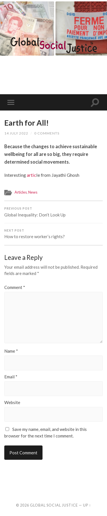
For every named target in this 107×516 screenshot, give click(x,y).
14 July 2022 (16, 133)
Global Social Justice (54, 505)
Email (10, 377)
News (32, 192)
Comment (14, 287)
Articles (21, 192)
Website (12, 402)
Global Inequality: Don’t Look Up (53, 212)
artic (31, 175)
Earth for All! (26, 122)
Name (11, 351)
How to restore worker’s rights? (53, 234)
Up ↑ (87, 505)
